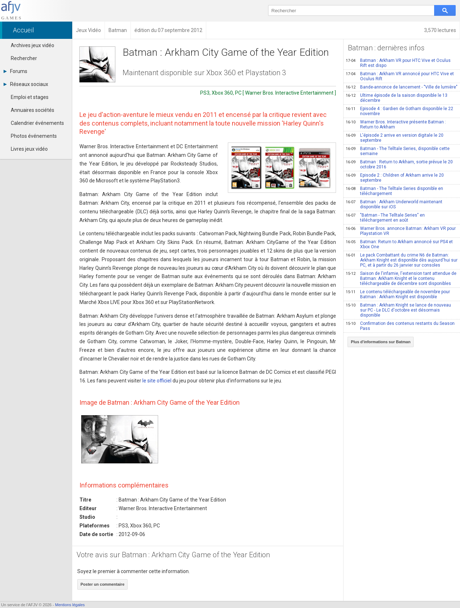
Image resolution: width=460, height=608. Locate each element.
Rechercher (24, 58)
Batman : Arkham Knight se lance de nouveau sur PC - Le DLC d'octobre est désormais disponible (398, 310)
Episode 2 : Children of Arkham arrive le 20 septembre (395, 178)
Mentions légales (70, 605)
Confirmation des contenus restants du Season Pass (400, 326)
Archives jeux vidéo (32, 45)
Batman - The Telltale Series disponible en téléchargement (394, 191)
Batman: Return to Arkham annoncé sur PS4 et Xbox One (399, 244)
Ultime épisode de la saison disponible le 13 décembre (396, 98)
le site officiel (156, 381)
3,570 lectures (440, 30)
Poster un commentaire (102, 584)
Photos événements (34, 136)
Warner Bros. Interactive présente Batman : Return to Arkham (396, 124)
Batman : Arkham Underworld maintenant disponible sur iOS (394, 204)
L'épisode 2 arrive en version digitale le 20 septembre (394, 138)
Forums (15, 71)
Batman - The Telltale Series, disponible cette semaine (398, 151)
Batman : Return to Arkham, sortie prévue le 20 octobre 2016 (399, 164)
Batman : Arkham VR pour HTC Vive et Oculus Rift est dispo (398, 63)
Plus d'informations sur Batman (380, 342)
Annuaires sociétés (32, 110)
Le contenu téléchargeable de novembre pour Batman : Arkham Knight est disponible (398, 294)
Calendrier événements (37, 123)
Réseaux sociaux (26, 84)
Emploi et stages (30, 97)
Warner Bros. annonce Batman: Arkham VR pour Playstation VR (401, 231)
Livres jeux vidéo (29, 149)
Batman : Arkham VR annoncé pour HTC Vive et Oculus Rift (400, 76)
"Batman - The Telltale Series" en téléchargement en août (385, 218)
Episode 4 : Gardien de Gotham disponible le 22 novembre (399, 111)
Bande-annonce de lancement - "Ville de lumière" (401, 87)
